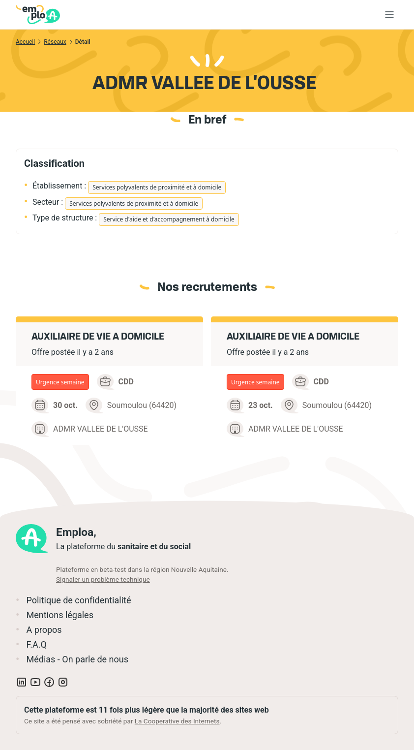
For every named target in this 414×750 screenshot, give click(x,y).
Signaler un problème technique (103, 579)
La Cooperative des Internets (177, 721)
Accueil (25, 41)
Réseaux (55, 41)
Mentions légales (59, 615)
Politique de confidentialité (78, 600)
